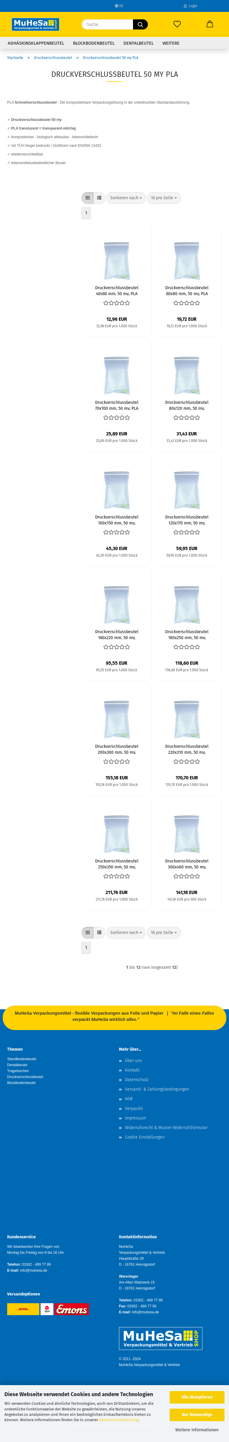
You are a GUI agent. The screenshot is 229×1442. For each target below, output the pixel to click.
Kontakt (132, 1070)
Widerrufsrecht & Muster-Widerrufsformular (166, 1127)
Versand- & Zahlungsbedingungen (157, 1089)
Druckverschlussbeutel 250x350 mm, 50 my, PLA (116, 864)
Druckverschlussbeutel (25, 1077)
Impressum (135, 1118)
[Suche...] (140, 24)
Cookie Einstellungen (145, 1137)
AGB (128, 1098)
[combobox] (126, 198)
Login (190, 6)
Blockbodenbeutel (93, 43)
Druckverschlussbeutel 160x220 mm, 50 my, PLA (116, 634)
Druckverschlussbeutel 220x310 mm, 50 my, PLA (186, 749)
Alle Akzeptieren (197, 1397)
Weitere (171, 43)
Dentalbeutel (138, 43)
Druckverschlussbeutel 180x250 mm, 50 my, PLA (186, 634)
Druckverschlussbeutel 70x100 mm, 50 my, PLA (116, 405)
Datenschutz (136, 1079)
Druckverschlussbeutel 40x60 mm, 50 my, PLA (116, 290)
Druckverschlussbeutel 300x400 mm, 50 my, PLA (186, 864)
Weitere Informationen (197, 1429)
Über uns (133, 1060)
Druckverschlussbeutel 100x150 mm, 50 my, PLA (116, 520)
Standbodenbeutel (21, 1059)
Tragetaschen (18, 1071)
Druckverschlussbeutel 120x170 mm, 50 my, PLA (186, 520)
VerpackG (134, 1108)
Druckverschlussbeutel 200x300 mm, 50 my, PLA (116, 749)
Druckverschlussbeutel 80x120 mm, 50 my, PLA (186, 405)
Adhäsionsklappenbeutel (36, 43)
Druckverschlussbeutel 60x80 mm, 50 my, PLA (186, 290)
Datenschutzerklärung (118, 1420)
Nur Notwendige (197, 1414)
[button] (210, 24)
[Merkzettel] (177, 24)
